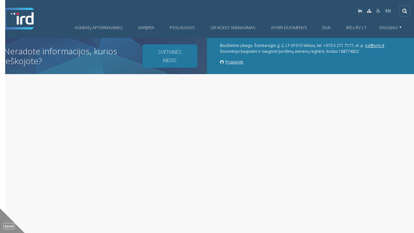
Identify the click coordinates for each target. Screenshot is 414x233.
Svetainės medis (169, 56)
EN (388, 11)
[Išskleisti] (404, 11)
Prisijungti (231, 62)
